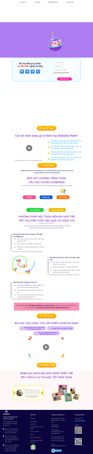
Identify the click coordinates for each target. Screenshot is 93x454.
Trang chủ (23, 2)
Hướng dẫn (70, 2)
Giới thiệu (37, 2)
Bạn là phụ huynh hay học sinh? (61, 72)
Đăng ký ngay (64, 79)
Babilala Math (53, 2)
